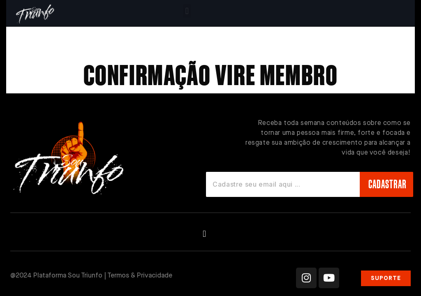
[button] (187, 11)
